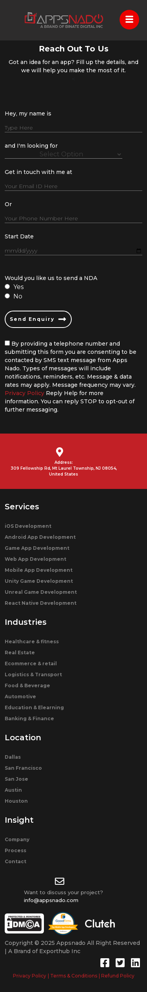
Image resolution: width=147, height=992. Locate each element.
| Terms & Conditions (72, 976)
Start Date (19, 236)
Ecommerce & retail (31, 663)
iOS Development (28, 526)
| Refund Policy (116, 976)
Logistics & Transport (33, 674)
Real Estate (20, 652)
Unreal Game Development (41, 592)
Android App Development (40, 537)
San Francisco (23, 768)
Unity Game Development (39, 581)
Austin (13, 790)
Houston (16, 801)
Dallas (13, 757)
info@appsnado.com (51, 900)
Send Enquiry (38, 319)
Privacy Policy (24, 393)
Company (17, 839)
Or (8, 204)
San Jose (16, 779)
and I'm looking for (31, 145)
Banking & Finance (29, 718)
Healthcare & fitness (32, 641)
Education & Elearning (34, 707)
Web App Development (35, 559)
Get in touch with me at (38, 172)
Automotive (20, 696)
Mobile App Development (39, 570)
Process (15, 850)
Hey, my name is (28, 113)
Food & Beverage (27, 685)
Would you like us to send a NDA (51, 278)
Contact (15, 861)
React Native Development (40, 603)
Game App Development (37, 548)
